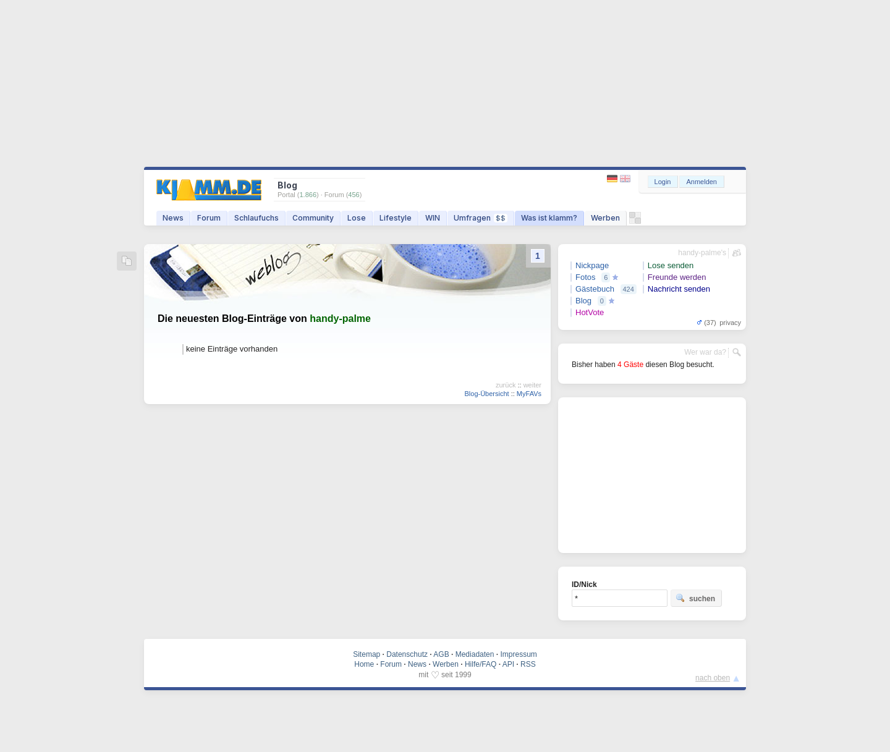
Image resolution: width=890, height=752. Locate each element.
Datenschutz (407, 654)
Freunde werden (677, 277)
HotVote (589, 312)
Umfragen (480, 217)
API (508, 664)
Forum (209, 217)
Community (313, 217)
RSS (528, 664)
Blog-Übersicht (486, 393)
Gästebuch (594, 289)
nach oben (712, 678)
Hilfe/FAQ (480, 664)
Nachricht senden (679, 289)
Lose (356, 217)
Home (364, 664)
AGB (441, 654)
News (173, 217)
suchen (695, 598)
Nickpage (592, 265)
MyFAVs (529, 393)
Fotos (585, 277)
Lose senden (670, 265)
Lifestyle (395, 217)
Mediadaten (475, 654)
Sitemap (366, 654)
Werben (605, 217)
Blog (583, 300)
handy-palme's (702, 252)
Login (663, 181)
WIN (432, 217)
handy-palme (340, 318)
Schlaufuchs (256, 217)
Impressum (518, 654)
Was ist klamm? (549, 217)
